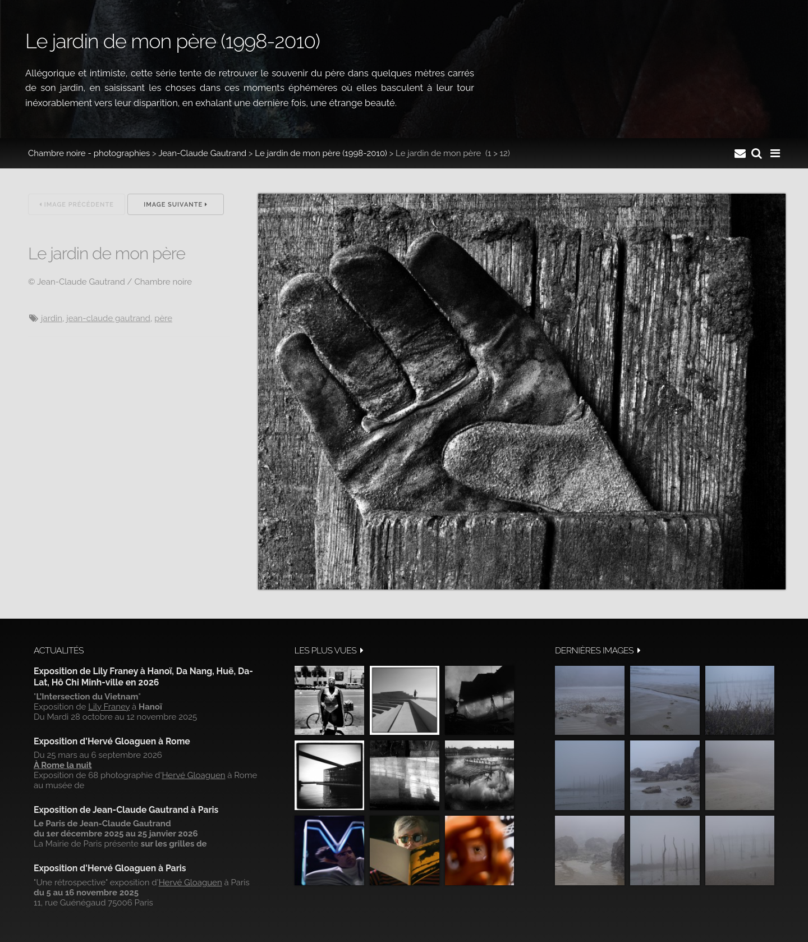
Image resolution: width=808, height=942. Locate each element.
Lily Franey (109, 707)
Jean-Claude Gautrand (202, 153)
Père (163, 318)
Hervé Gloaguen (193, 775)
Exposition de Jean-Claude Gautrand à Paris (126, 809)
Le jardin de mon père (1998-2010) (321, 153)
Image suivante (176, 204)
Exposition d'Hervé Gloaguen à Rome (112, 741)
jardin (51, 318)
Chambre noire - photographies (89, 153)
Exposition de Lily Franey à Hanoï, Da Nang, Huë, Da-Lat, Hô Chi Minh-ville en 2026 (143, 677)
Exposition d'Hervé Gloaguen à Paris (110, 868)
